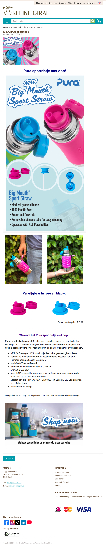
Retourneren (79, 3)
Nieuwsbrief (41, 3)
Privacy (58, 485)
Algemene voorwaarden (64, 475)
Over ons (53, 3)
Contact (62, 3)
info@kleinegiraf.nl (16, 486)
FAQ (70, 3)
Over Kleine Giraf (62, 472)
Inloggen (91, 3)
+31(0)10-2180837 (14, 483)
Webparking (39, 543)
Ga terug (9, 458)
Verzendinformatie (62, 482)
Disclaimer (59, 479)
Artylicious (48, 543)
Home (5, 27)
